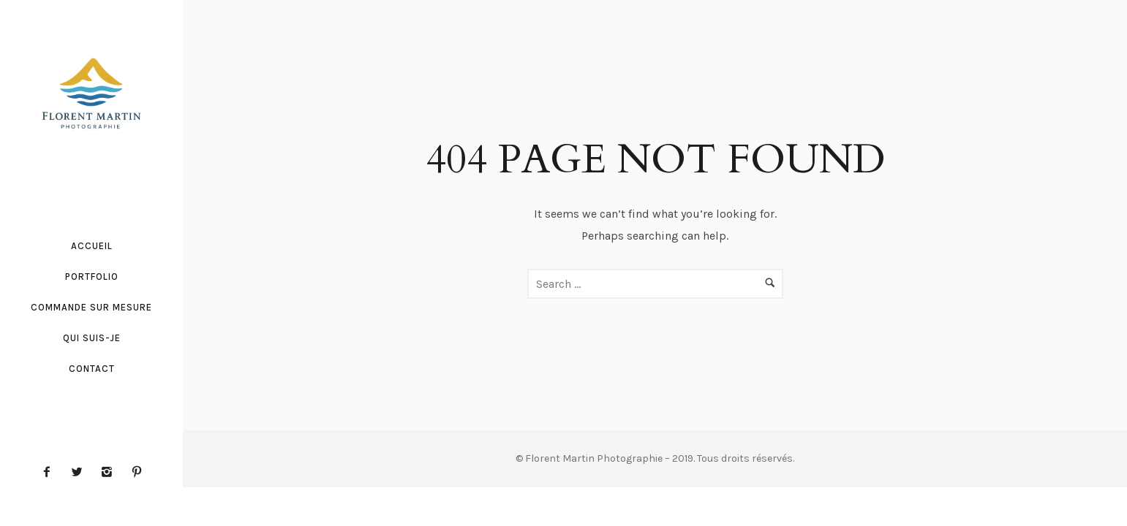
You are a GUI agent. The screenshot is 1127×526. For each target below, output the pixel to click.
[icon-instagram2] (110, 472)
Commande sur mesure (91, 307)
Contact (92, 368)
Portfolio (91, 276)
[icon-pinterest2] (137, 472)
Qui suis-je (92, 337)
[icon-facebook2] (50, 472)
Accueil (92, 245)
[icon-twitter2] (80, 472)
